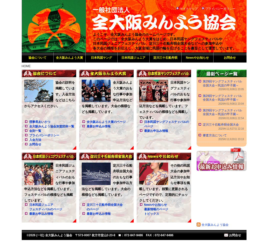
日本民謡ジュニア (133, 57)
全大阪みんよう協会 (215, 225)
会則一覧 (35, 131)
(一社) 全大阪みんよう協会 (53, 26)
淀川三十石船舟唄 (165, 57)
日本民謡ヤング (101, 57)
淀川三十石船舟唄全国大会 (106, 156)
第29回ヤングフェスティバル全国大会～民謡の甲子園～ (222, 83)
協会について (37, 57)
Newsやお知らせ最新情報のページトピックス (156, 209)
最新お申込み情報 (99, 126)
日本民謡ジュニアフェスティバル (49, 156)
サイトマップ (189, 8)
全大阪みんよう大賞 (69, 57)
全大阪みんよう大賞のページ (106, 122)
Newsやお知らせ (197, 57)
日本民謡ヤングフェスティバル (164, 73)
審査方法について (215, 135)
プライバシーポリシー (220, 8)
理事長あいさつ (39, 122)
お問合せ (230, 57)
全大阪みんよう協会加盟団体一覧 (51, 126)
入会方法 (35, 140)
